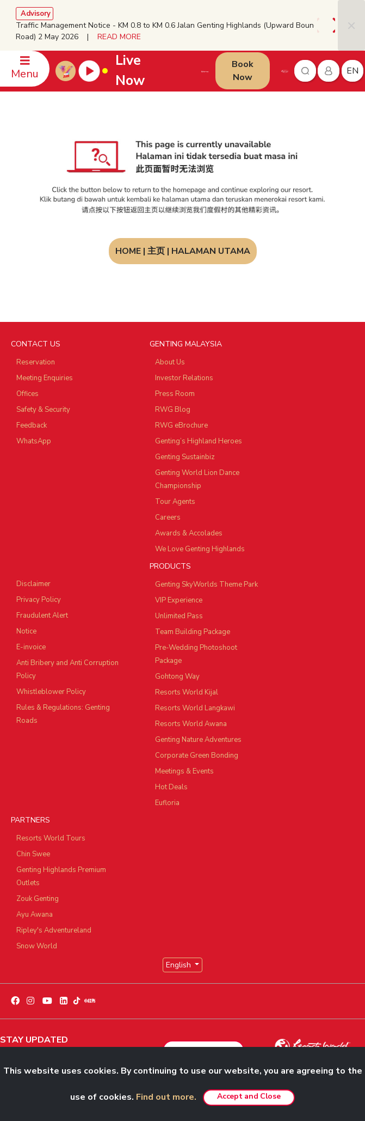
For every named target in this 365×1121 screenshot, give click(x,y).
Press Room (175, 394)
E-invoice (31, 647)
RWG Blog (172, 410)
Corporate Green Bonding (196, 755)
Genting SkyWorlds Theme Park (206, 584)
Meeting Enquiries (44, 378)
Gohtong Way (177, 676)
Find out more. (166, 1097)
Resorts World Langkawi (195, 708)
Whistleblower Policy (51, 692)
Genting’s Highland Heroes (198, 441)
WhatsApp (33, 441)
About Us (170, 362)
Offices (27, 394)
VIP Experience (178, 600)
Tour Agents (175, 502)
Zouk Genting (37, 899)
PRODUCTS (170, 566)
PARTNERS (30, 820)
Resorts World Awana (191, 724)
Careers (168, 517)
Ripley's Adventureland (53, 930)
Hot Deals (171, 787)
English (179, 965)
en (352, 71)
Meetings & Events (184, 771)
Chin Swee (33, 854)
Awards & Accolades (188, 533)
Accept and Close (248, 1096)
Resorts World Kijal (186, 692)
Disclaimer (33, 584)
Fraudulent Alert (42, 615)
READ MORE (119, 37)
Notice (26, 631)
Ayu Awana (34, 914)
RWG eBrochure (181, 425)
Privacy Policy (38, 600)
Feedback (31, 425)
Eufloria (167, 803)
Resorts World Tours (50, 838)
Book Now (242, 70)
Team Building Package (192, 632)
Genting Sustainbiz (185, 457)
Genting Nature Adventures (198, 740)
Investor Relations (184, 378)
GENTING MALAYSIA (186, 344)
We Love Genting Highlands (200, 549)
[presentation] (320, 25)
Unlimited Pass (179, 616)
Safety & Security (43, 410)
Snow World (36, 946)
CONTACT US (35, 344)
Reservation (35, 362)
